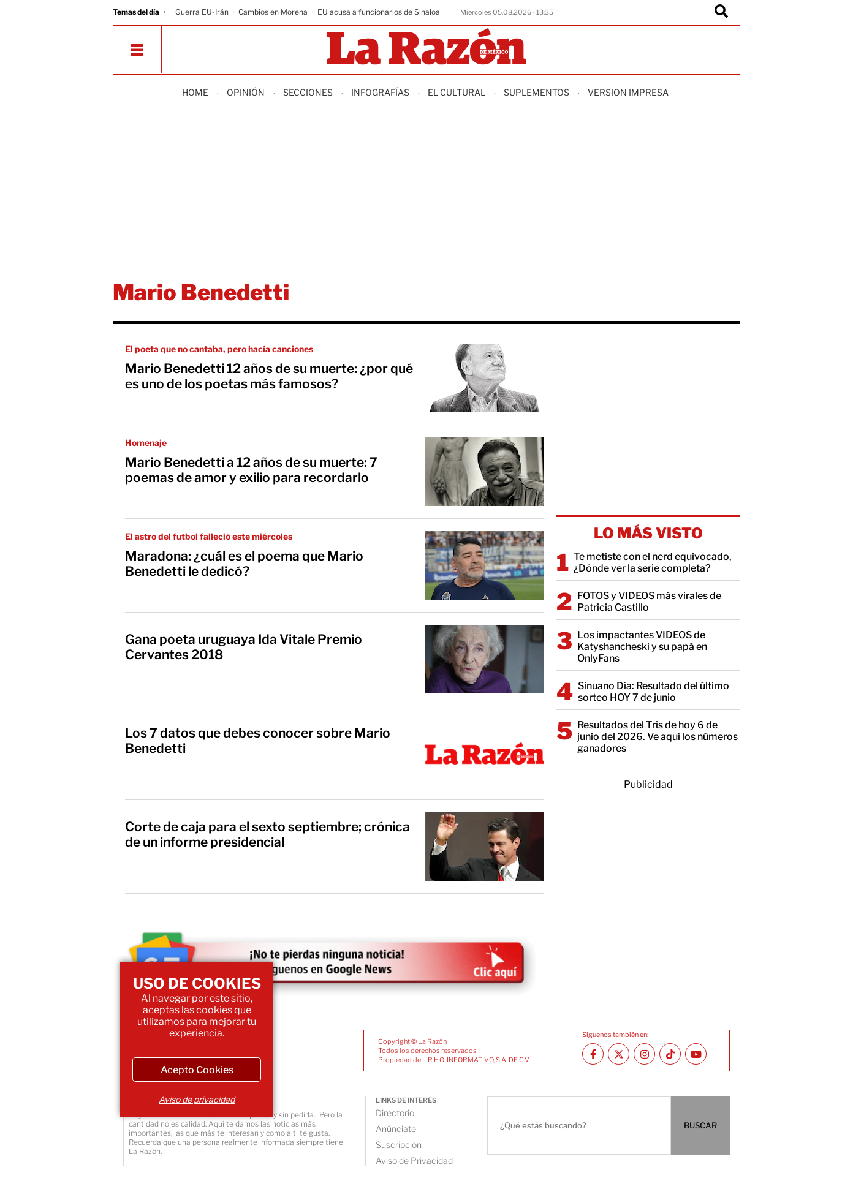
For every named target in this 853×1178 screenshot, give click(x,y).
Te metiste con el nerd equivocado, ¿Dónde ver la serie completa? (653, 562)
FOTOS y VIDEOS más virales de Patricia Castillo (649, 601)
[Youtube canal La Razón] (696, 1054)
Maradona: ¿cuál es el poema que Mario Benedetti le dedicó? (244, 563)
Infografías (380, 92)
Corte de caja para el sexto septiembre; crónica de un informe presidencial (267, 834)
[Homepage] (426, 47)
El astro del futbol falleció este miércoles (208, 536)
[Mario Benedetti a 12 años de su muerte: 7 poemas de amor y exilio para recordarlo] (484, 471)
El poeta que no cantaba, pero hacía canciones (219, 349)
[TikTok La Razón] (670, 1054)
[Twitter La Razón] (618, 1054)
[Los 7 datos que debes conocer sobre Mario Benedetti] (484, 753)
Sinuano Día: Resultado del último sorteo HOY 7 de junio (653, 691)
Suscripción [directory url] (399, 1144)
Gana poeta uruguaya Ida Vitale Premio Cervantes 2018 (243, 647)
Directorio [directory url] (395, 1113)
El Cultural (456, 92)
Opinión (246, 92)
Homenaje (146, 442)
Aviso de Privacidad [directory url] (414, 1160)
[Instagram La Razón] (644, 1054)
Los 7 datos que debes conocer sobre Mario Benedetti (257, 740)
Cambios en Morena (273, 12)
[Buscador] (721, 12)
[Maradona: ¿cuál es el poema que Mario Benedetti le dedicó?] (484, 565)
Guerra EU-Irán (202, 12)
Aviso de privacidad (197, 1099)
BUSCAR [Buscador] (700, 1125)
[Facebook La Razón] (593, 1054)
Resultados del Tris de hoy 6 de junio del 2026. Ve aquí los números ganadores (657, 736)
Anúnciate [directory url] (396, 1128)
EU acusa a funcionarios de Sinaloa (378, 12)
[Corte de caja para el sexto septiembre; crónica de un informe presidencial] (484, 846)
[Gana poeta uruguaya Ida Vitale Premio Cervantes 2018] (484, 659)
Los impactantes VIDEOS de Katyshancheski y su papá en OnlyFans (642, 646)
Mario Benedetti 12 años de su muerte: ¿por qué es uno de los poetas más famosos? (269, 376)
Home (195, 92)
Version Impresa (628, 92)
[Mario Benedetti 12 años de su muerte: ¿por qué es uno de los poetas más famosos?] (484, 378)
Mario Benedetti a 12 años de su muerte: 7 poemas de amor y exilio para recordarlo (251, 470)
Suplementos (536, 92)
